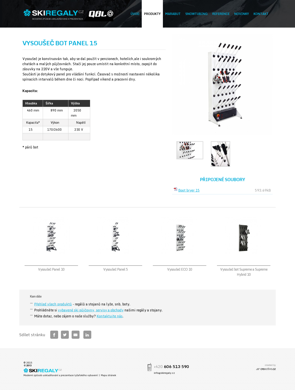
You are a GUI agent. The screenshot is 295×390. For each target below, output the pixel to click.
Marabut (173, 13)
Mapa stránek (108, 375)
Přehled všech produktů (53, 304)
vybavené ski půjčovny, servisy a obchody (91, 310)
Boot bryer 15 (189, 190)
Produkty (152, 13)
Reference (221, 13)
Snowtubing (196, 13)
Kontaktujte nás (109, 316)
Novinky (241, 13)
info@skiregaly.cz (164, 373)
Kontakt (261, 13)
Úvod (135, 13)
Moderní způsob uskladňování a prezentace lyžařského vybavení (61, 375)
